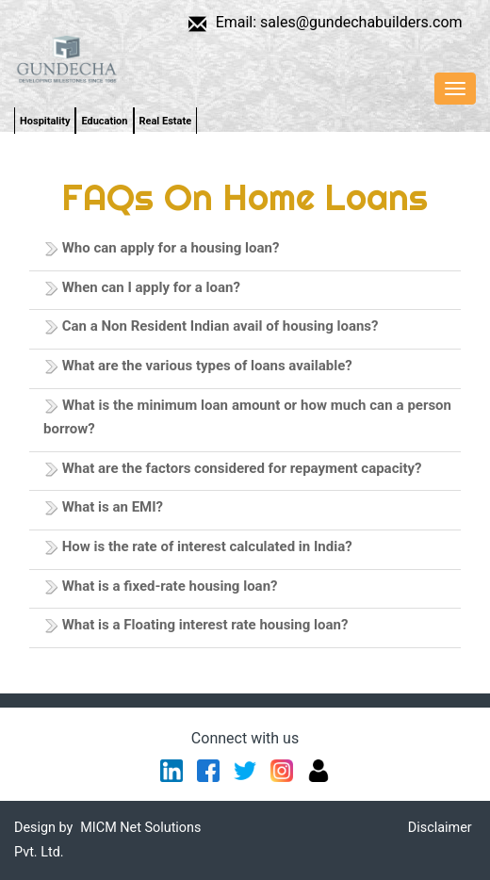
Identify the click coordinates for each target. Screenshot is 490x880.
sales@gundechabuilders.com (361, 22)
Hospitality (45, 121)
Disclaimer (440, 828)
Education (104, 121)
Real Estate (165, 121)
